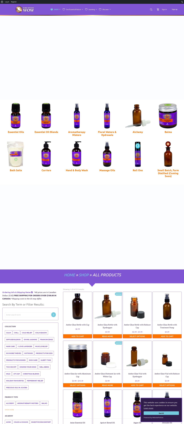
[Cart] (158, 9)
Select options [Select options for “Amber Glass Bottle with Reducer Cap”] (137, 336)
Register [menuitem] (14, 2)
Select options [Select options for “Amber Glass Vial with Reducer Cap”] (167, 385)
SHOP (83, 274)
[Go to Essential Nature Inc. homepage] (25, 9)
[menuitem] (2, 2)
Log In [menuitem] (7, 2)
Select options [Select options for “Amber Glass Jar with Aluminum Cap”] (77, 385)
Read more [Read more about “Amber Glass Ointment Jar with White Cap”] (107, 385)
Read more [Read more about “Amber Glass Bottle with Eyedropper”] (107, 336)
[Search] (151, 9)
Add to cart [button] (77, 336)
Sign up (174, 9)
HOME (68, 274)
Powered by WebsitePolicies (153, 417)
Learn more (148, 408)
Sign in (164, 9)
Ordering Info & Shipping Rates (17, 292)
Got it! (161, 413)
